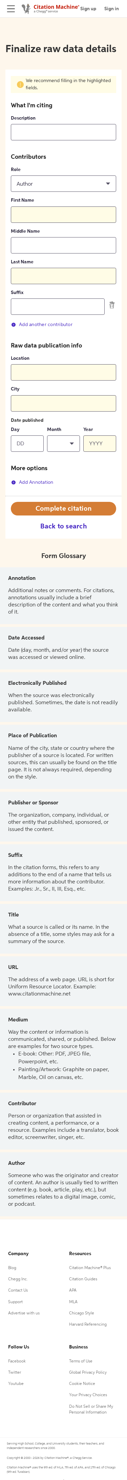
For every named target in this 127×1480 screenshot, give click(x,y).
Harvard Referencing (88, 1325)
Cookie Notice (82, 1384)
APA (73, 1291)
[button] (63, 183)
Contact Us (18, 1291)
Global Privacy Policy (88, 1373)
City (15, 389)
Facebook (17, 1361)
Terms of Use (80, 1361)
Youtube (16, 1384)
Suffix (17, 292)
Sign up (88, 8)
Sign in (111, 8)
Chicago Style (81, 1313)
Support (15, 1302)
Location (20, 358)
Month (54, 429)
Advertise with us (24, 1313)
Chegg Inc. (18, 1279)
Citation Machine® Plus (90, 1268)
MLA (73, 1302)
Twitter (14, 1373)
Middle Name (25, 231)
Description (23, 118)
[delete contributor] (112, 305)
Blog (12, 1268)
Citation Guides (83, 1279)
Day (15, 429)
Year (88, 429)
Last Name (22, 262)
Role (16, 169)
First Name (22, 200)
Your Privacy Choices (88, 1395)
